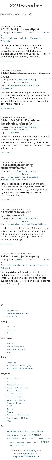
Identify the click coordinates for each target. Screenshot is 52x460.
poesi (28, 442)
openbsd (10, 442)
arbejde (24, 38)
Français (11, 330)
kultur (32, 438)
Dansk (10, 333)
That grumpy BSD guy (18, 418)
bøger (10, 343)
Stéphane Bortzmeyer (18, 388)
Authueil (11, 382)
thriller (10, 445)
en (45, 32)
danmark (36, 38)
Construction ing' (27, 80)
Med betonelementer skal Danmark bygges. (25, 75)
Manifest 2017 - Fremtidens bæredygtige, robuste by (20, 122)
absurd (14, 38)
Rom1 (9, 406)
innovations (9, 180)
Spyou (10, 409)
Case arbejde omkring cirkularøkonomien (17, 166)
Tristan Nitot (14, 403)
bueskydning (38, 431)
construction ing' (16, 349)
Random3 (28, 453)
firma (36, 85)
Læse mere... (7, 61)
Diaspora (11, 362)
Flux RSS (12, 316)
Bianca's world (15, 385)
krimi (24, 438)
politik (36, 442)
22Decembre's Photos (18, 313)
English (11, 327)
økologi (34, 177)
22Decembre (26, 5)
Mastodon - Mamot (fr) (19, 366)
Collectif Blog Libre (18, 415)
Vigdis (10, 412)
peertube (20, 442)
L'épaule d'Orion (16, 397)
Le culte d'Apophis (17, 400)
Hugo (32, 450)
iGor (9, 421)
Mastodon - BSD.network (20, 368)
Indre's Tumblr (15, 394)
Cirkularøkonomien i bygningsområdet (16, 214)
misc (9, 352)
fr (48, 32)
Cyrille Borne (14, 391)
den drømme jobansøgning (21, 256)
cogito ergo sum (15, 346)
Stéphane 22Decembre (25, 456)
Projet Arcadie (15, 379)
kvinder (40, 438)
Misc (19, 32)
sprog (25, 177)
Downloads (12, 310)
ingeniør (7, 41)
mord (48, 438)
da (2, 35)
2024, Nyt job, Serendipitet (21, 29)
